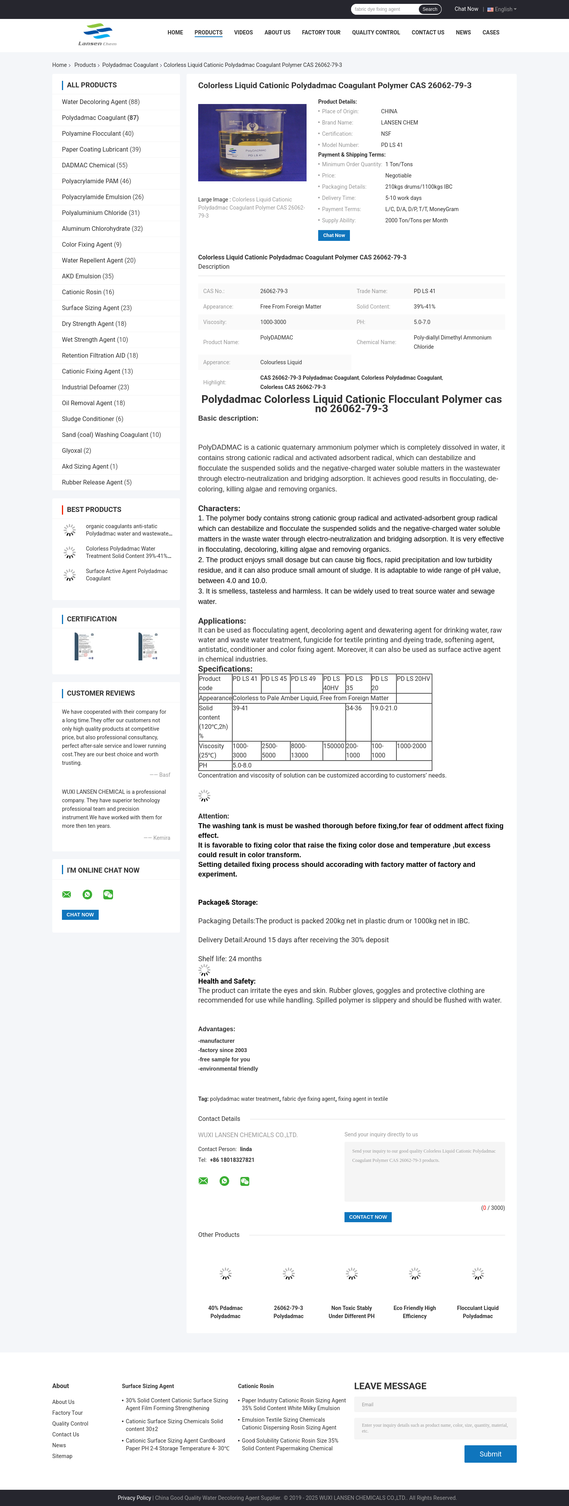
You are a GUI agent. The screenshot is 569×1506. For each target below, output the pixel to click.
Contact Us (428, 32)
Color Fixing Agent (87, 244)
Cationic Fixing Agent (91, 371)
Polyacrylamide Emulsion (96, 197)
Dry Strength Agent (88, 323)
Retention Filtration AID (93, 355)
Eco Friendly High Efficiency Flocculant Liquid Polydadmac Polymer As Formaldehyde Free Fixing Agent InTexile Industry (414, 1312)
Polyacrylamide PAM (90, 181)
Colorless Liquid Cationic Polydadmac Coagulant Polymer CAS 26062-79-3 (251, 207)
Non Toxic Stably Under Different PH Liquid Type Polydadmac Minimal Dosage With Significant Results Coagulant (352, 1312)
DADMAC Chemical (88, 165)
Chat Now (466, 9)
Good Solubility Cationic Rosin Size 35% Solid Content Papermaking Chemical (290, 1444)
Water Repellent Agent (92, 260)
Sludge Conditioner (88, 419)
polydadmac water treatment (244, 1099)
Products (209, 32)
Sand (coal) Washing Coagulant (105, 434)
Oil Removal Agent (87, 403)
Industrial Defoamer (89, 387)
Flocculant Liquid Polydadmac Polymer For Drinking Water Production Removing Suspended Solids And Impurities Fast (478, 1312)
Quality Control (376, 32)
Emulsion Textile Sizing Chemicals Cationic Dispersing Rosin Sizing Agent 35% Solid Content (289, 1425)
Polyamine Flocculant (91, 133)
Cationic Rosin (81, 292)
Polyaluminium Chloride (94, 213)
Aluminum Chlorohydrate (96, 228)
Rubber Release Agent (92, 482)
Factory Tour (321, 32)
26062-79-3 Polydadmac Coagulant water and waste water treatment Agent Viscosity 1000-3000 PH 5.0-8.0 (289, 1312)
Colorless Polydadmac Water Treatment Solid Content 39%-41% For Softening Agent (127, 556)
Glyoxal (72, 450)
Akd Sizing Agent (85, 466)
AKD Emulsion (81, 276)
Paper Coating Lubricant (95, 149)
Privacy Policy (134, 1498)
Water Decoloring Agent (94, 102)
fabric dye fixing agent (308, 1099)
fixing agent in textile (363, 1099)
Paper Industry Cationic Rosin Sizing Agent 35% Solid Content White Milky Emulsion (294, 1404)
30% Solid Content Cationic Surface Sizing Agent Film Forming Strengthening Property (177, 1405)
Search (430, 9)
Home (175, 32)
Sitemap (62, 1456)
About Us (277, 32)
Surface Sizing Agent (90, 308)
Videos (243, 32)
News (463, 32)
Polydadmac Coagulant (130, 65)
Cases (491, 32)
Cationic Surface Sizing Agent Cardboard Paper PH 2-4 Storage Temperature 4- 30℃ (178, 1444)
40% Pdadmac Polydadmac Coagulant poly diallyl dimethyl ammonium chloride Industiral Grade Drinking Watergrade (226, 1312)
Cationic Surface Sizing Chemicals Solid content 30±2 (174, 1425)
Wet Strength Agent (88, 339)
